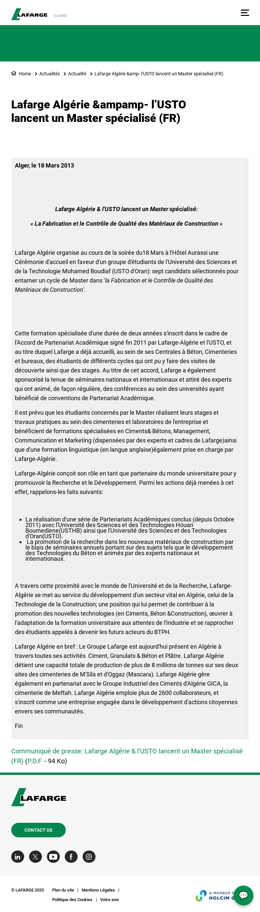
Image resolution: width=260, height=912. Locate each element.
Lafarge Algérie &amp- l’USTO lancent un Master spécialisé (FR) (158, 73)
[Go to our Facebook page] (73, 857)
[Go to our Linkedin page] (19, 857)
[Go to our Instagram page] (91, 857)
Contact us (38, 830)
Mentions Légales (98, 890)
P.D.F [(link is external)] (34, 761)
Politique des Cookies (72, 899)
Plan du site (63, 890)
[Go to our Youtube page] (55, 857)
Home (25, 73)
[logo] (29, 14)
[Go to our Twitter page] (37, 857)
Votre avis (109, 899)
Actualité (77, 73)
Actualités (49, 73)
